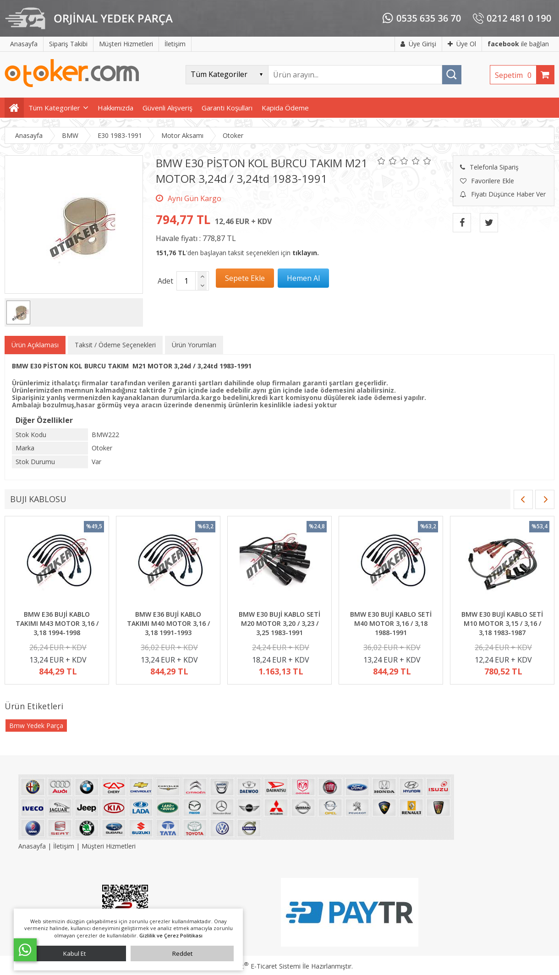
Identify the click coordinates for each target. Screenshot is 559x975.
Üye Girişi (418, 43)
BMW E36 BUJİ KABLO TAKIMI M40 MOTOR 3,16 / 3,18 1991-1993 (168, 623)
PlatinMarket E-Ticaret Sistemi (253, 966)
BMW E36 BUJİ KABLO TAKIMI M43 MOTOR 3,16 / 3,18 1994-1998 (57, 623)
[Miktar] (186, 280)
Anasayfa (33, 846)
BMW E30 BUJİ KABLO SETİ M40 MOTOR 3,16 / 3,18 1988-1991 (391, 623)
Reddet (182, 953)
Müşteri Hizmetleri (109, 846)
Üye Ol (462, 43)
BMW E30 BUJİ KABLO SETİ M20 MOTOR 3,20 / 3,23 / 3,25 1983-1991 (279, 623)
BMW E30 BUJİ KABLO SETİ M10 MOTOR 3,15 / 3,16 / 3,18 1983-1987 (502, 623)
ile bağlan (518, 43)
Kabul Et (74, 953)
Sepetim (515, 75)
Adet (165, 281)
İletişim (63, 846)
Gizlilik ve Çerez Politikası (171, 935)
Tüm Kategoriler (54, 107)
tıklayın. (305, 252)
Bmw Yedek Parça (36, 725)
